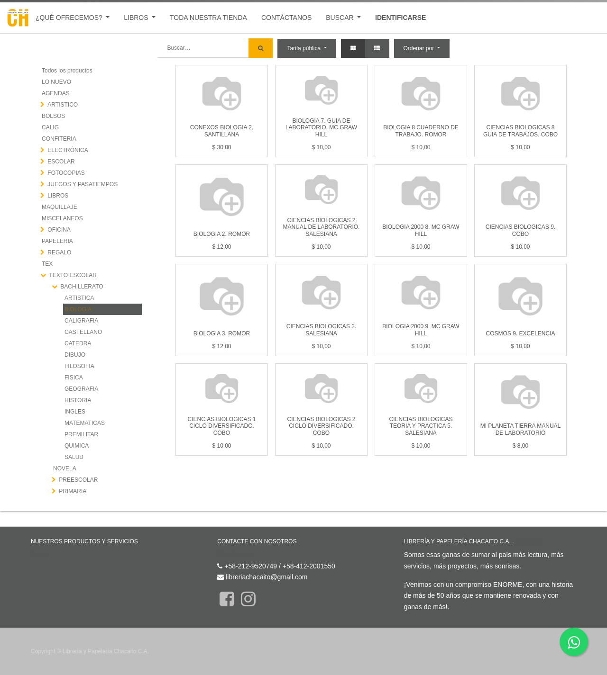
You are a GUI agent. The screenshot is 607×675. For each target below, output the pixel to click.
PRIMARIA (72, 491)
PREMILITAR (81, 434)
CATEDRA (77, 343)
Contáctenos (236, 554)
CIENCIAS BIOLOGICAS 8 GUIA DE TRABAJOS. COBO (520, 130)
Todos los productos (67, 70)
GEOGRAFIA (81, 389)
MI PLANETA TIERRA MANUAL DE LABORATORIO (520, 429)
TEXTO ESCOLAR (72, 275)
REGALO (59, 252)
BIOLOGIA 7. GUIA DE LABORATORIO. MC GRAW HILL (321, 127)
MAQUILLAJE (59, 207)
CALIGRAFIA (81, 320)
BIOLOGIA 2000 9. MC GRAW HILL (420, 329)
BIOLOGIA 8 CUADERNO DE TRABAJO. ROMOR (421, 130)
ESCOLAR (60, 161)
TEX (47, 264)
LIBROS (57, 195)
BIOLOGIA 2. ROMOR (221, 234)
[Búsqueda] (260, 48)
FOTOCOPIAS (65, 173)
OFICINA (59, 229)
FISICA (73, 377)
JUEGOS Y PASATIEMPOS (82, 184)
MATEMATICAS (84, 423)
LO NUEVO (56, 82)
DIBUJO (74, 354)
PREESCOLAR (78, 480)
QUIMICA (76, 445)
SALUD (73, 457)
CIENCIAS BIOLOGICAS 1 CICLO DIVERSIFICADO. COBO (221, 426)
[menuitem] (208, 18)
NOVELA (64, 468)
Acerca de (528, 541)
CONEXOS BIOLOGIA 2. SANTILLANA (221, 130)
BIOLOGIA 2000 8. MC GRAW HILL (420, 230)
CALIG (50, 127)
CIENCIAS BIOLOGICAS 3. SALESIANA (321, 329)
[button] (422, 48)
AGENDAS (56, 93)
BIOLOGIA (78, 309)
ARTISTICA (79, 298)
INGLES (74, 411)
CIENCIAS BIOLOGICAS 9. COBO (520, 230)
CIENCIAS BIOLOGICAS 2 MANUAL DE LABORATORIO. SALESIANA (321, 227)
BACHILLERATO (81, 286)
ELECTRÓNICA (67, 150)
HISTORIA (77, 400)
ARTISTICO (62, 104)
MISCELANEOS (62, 218)
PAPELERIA (57, 241)
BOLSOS (53, 116)
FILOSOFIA (79, 366)
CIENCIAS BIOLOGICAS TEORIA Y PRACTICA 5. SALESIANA (420, 426)
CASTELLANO (83, 332)
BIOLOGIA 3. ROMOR (221, 333)
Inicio (38, 554)
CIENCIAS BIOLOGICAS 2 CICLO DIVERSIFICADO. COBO (321, 426)
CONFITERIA (59, 138)
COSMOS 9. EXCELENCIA (520, 333)
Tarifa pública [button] (304, 48)
